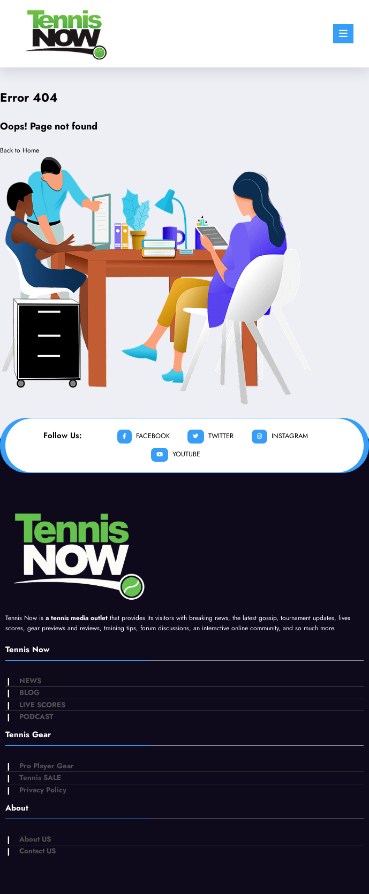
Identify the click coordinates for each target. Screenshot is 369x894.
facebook (143, 437)
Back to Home (19, 150)
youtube (175, 455)
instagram (278, 437)
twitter (210, 437)
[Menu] (343, 33)
